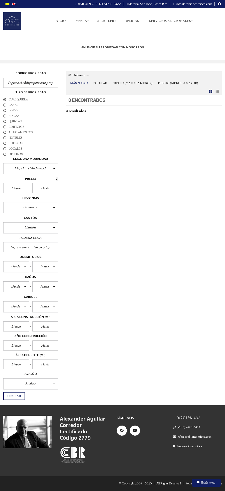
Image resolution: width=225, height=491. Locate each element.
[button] (30, 168)
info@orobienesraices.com (192, 4)
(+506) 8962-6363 (188, 417)
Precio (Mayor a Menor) (132, 83)
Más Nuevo (79, 83)
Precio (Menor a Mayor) (178, 83)
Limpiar (14, 396)
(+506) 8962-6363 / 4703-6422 (98, 4)
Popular (100, 83)
